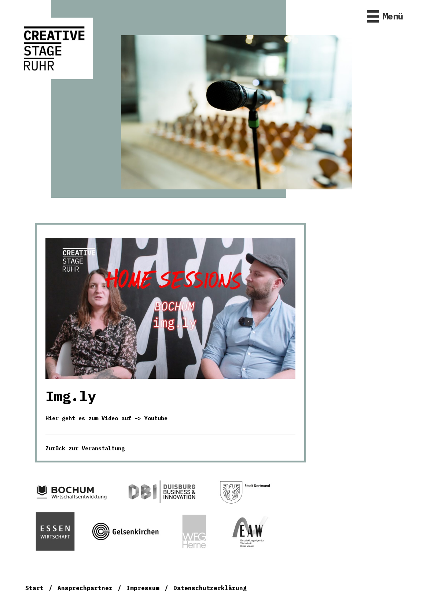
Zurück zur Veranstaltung (85, 448)
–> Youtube (151, 418)
